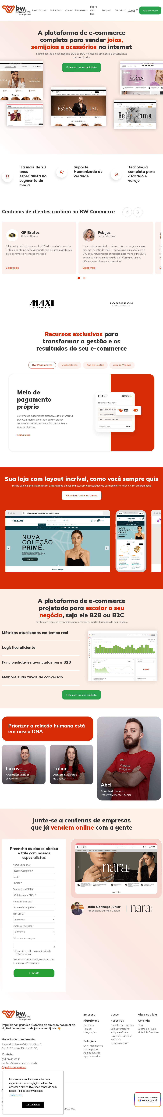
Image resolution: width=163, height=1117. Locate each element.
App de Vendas (91, 1056)
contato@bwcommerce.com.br (20, 1063)
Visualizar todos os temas (81, 495)
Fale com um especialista (81, 67)
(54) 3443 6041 (11, 1059)
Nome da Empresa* (22, 901)
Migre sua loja (93, 10)
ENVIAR (34, 972)
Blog (140, 1025)
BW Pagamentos (93, 1045)
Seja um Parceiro (120, 1028)
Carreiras (120, 10)
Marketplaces (90, 1049)
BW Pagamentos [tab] (42, 364)
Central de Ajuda (147, 1028)
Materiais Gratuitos (148, 1032)
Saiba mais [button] (16, 1095)
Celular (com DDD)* (23, 889)
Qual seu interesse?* (24, 925)
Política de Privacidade (26, 962)
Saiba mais (12, 267)
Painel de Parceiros (121, 1035)
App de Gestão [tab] (95, 364)
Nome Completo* (22, 864)
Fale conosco (150, 10)
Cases (68, 10)
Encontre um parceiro (122, 1025)
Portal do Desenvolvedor (119, 1041)
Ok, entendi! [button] (33, 1104)
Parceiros (80, 10)
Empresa (107, 10)
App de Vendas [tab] (122, 364)
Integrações (90, 1032)
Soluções (55, 10)
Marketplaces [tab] (69, 364)
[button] (79, 278)
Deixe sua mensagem (24, 938)
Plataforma (39, 10)
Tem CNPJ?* (19, 913)
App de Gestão (91, 1052)
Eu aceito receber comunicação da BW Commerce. (32, 952)
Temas (87, 1028)
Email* (16, 877)
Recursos (88, 1025)
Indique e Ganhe (119, 1032)
